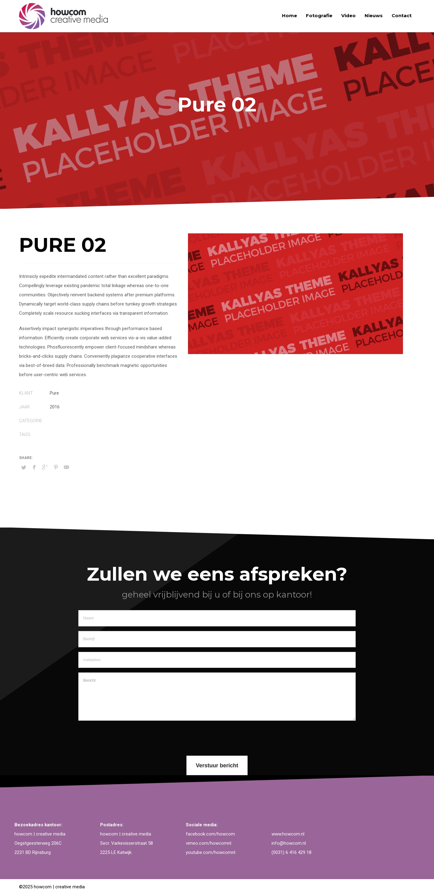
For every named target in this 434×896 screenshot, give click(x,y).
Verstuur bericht (217, 765)
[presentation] (125, 737)
